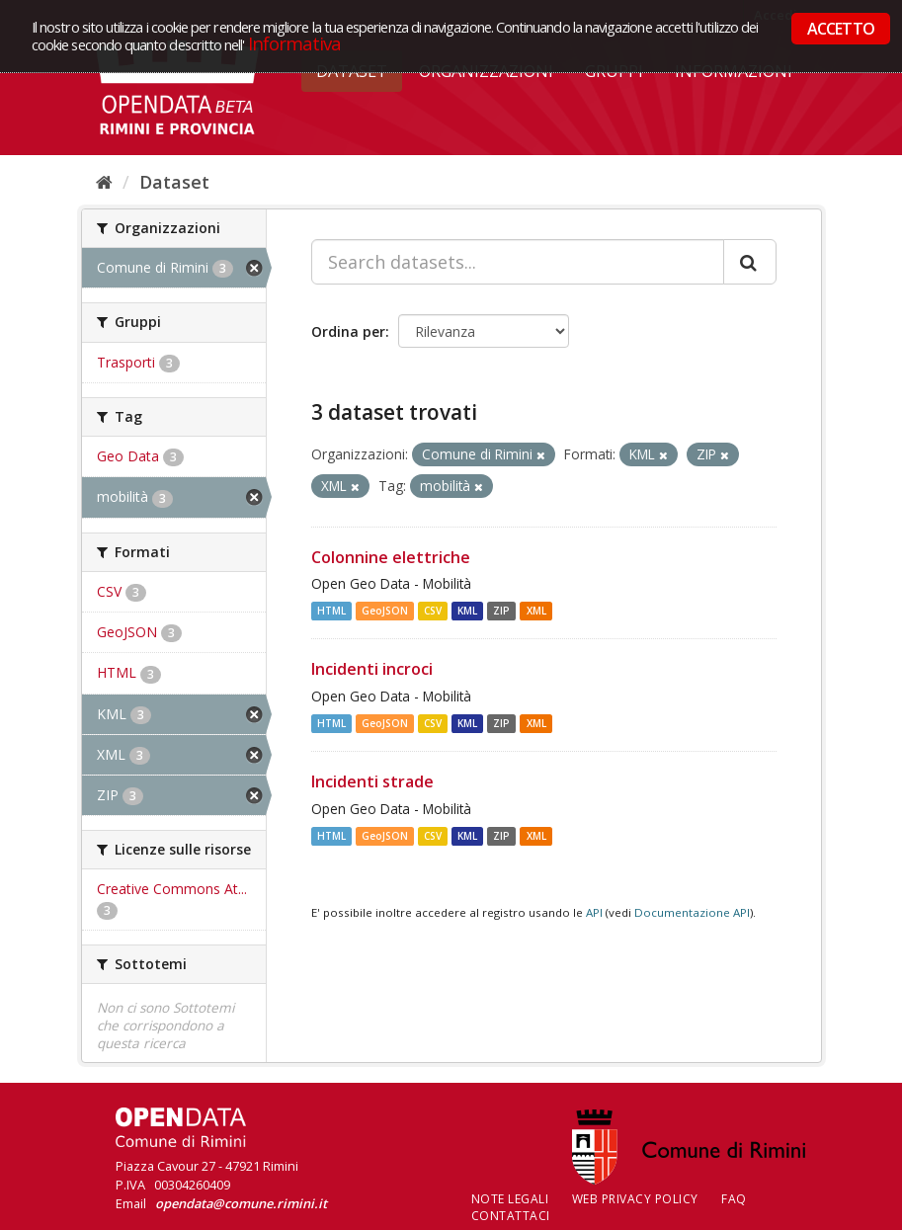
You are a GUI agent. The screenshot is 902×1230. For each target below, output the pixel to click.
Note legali (510, 1198)
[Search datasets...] (517, 262)
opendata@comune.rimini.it (241, 1203)
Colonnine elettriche (390, 557)
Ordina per (348, 331)
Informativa (295, 43)
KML (467, 610)
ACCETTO (840, 29)
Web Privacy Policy (635, 1198)
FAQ (734, 1198)
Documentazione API (692, 912)
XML (536, 610)
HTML (331, 610)
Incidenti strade (372, 781)
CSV (433, 610)
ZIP (501, 610)
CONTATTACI (510, 1215)
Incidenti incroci (372, 669)
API (594, 912)
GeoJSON (385, 610)
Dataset (174, 182)
